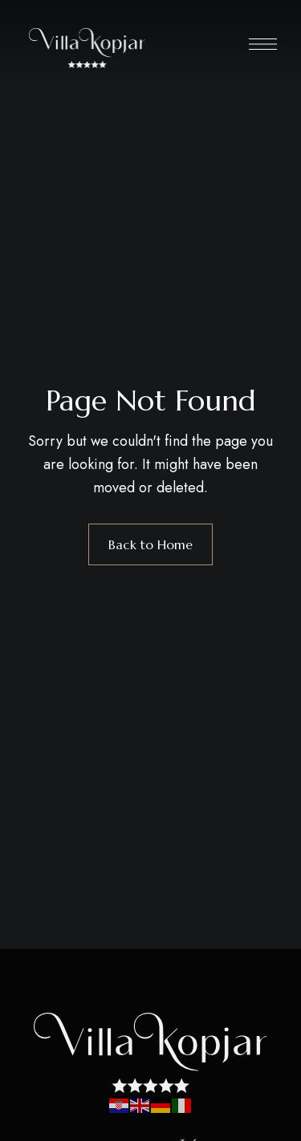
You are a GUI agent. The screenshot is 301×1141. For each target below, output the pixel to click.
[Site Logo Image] (87, 48)
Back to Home (150, 544)
